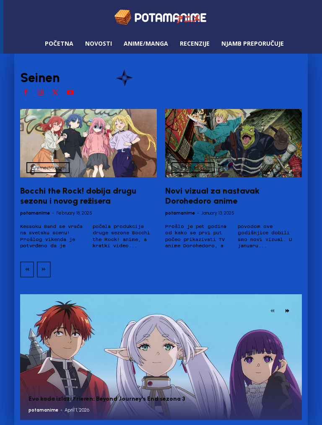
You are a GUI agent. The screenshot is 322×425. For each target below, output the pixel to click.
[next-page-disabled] (44, 269)
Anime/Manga (48, 168)
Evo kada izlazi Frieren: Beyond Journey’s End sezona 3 (107, 398)
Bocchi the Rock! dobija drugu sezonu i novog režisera (78, 196)
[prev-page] (27, 269)
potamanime (35, 213)
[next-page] (287, 311)
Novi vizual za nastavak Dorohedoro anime (212, 196)
